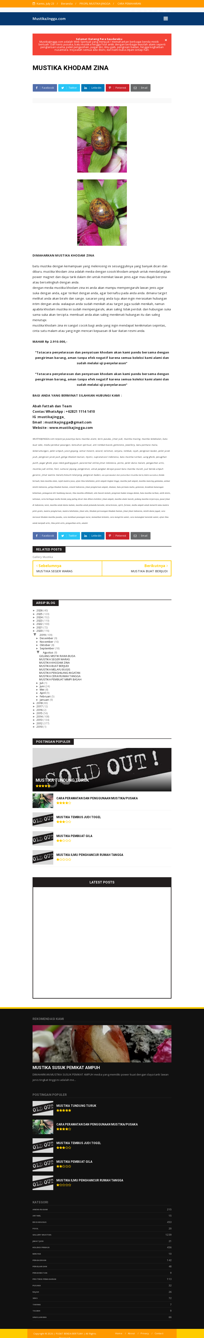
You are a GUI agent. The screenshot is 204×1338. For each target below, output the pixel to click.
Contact (159, 1333)
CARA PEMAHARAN (129, 3)
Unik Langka (40, 1317)
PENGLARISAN (40, 1266)
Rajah (36, 1292)
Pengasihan (39, 1260)
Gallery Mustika (42, 1234)
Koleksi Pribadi (41, 1247)
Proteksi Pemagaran (44, 1279)
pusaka (37, 1285)
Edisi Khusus (39, 1222)
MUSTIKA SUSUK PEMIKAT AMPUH (66, 1067)
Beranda (66, 3)
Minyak (37, 1253)
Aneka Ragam (40, 1209)
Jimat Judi (38, 1241)
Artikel (37, 1215)
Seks (35, 1298)
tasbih (36, 1310)
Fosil (35, 1228)
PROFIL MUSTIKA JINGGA (95, 3)
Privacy (145, 1333)
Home (118, 1333)
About (131, 1333)
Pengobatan (40, 1272)
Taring (37, 1304)
